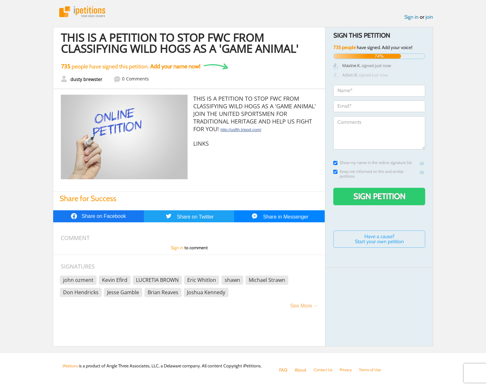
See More (301, 307)
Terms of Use (375, 370)
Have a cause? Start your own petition (379, 240)
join (429, 19)
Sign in (411, 19)
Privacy (348, 370)
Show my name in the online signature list (372, 164)
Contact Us (324, 370)
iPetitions (85, 12)
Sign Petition (379, 198)
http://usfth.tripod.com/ (241, 131)
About (300, 370)
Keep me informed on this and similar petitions (368, 175)
